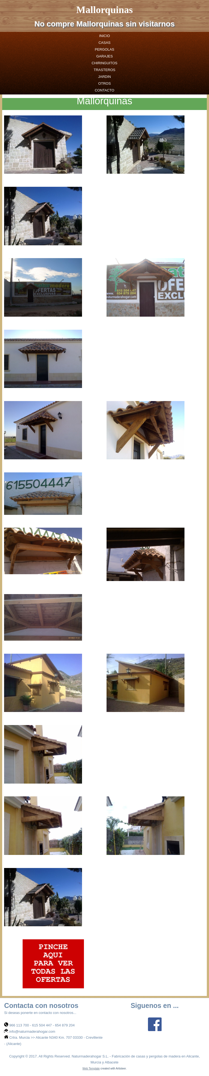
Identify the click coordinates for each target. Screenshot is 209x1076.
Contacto (104, 90)
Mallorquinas (104, 9)
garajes (104, 56)
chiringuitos (104, 63)
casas (104, 43)
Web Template (91, 1068)
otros (104, 83)
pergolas (104, 49)
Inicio (104, 36)
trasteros (104, 70)
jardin (104, 77)
